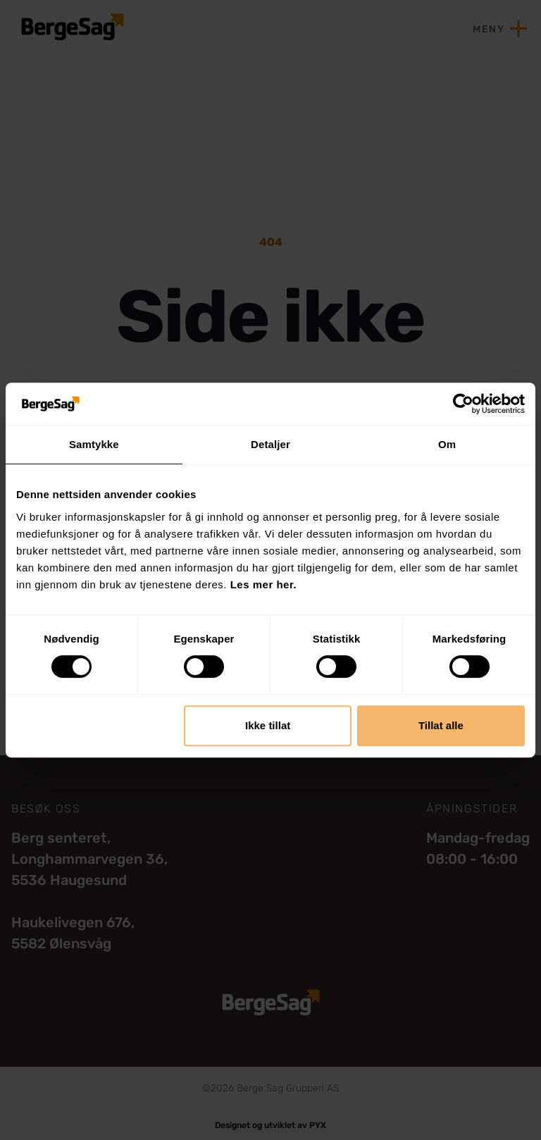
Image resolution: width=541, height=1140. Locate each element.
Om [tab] (447, 444)
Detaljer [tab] (270, 444)
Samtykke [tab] (94, 444)
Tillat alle (441, 725)
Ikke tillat (267, 725)
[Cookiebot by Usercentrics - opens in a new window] (463, 403)
